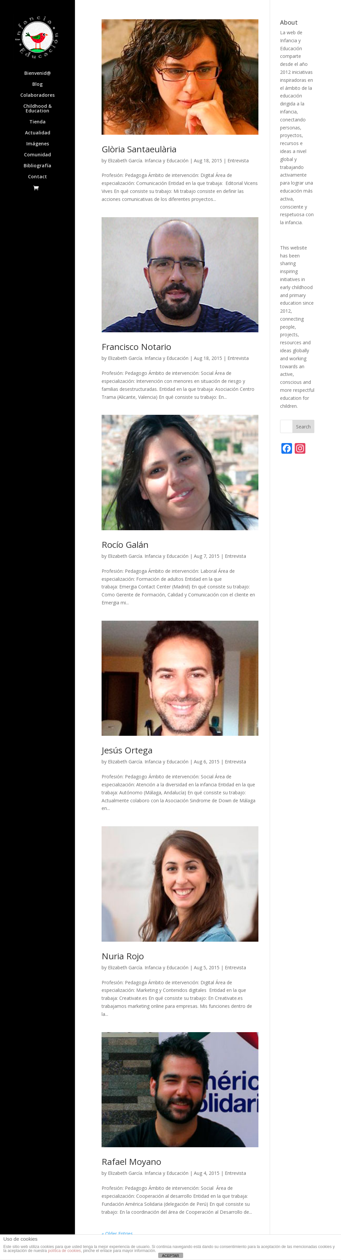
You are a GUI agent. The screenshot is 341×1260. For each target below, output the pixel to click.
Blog (37, 84)
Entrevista (238, 160)
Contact (37, 177)
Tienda (37, 122)
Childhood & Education (37, 109)
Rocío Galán (125, 545)
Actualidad (37, 133)
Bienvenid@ (37, 73)
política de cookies (64, 1250)
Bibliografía (37, 166)
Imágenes (37, 144)
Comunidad (37, 155)
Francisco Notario (136, 347)
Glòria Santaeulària (139, 149)
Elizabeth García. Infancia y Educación (148, 160)
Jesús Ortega (127, 750)
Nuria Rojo (123, 956)
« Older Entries (117, 1233)
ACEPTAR (170, 1256)
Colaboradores (37, 95)
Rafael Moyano (131, 1162)
